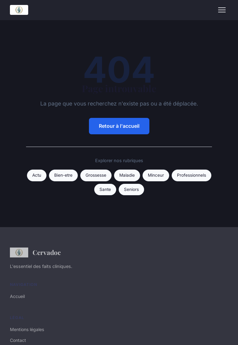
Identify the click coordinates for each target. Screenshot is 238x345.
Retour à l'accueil (119, 126)
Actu (36, 175)
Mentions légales (27, 329)
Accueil (17, 296)
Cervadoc (35, 252)
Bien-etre (63, 175)
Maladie (127, 175)
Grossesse (96, 175)
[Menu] (222, 10)
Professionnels (191, 175)
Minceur (156, 175)
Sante (105, 189)
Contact (18, 340)
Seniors (131, 189)
